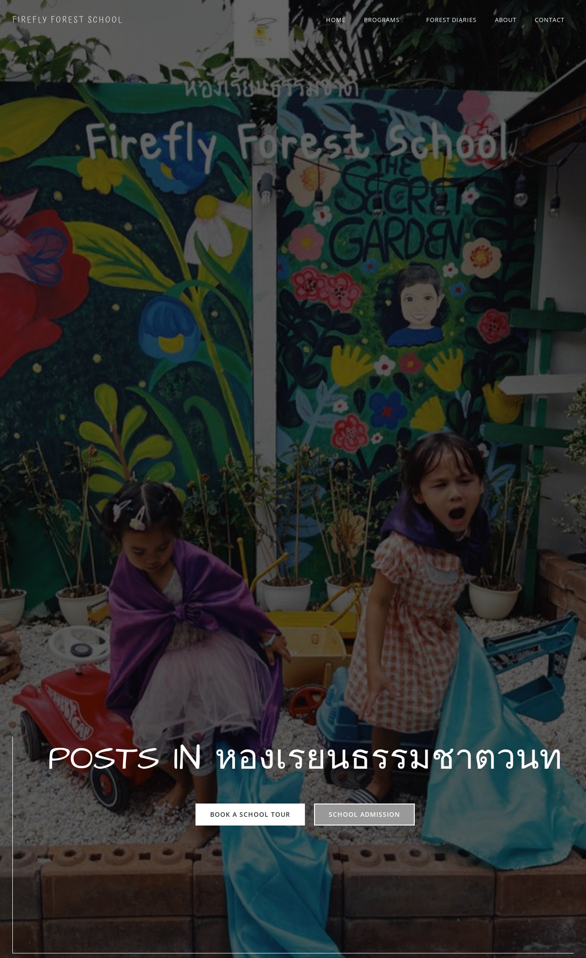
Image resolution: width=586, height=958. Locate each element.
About (507, 20)
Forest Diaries (453, 20)
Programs (387, 20)
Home (337, 20)
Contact (551, 20)
